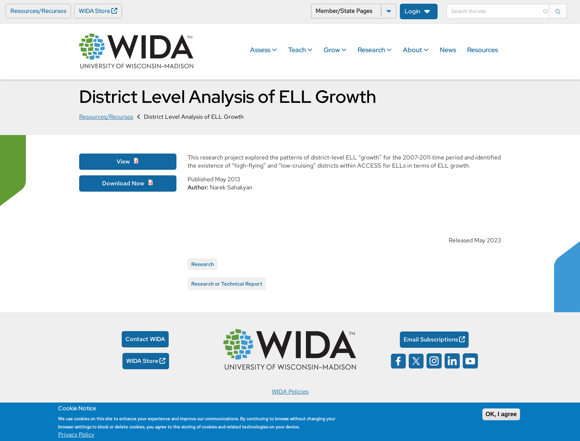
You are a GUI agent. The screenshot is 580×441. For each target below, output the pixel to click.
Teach (300, 50)
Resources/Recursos (38, 11)
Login (412, 11)
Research (375, 50)
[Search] (497, 11)
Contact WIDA (145, 339)
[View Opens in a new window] (127, 162)
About (416, 50)
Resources (482, 50)
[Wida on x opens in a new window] (416, 360)
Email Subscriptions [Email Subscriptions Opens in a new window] (431, 339)
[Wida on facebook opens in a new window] (398, 360)
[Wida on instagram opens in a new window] (434, 360)
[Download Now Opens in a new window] (127, 183)
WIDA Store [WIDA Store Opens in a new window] (94, 11)
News (448, 50)
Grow (335, 50)
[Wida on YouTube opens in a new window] (470, 360)
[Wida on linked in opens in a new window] (452, 360)
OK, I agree (501, 414)
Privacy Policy (76, 434)
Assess (263, 50)
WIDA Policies (290, 391)
